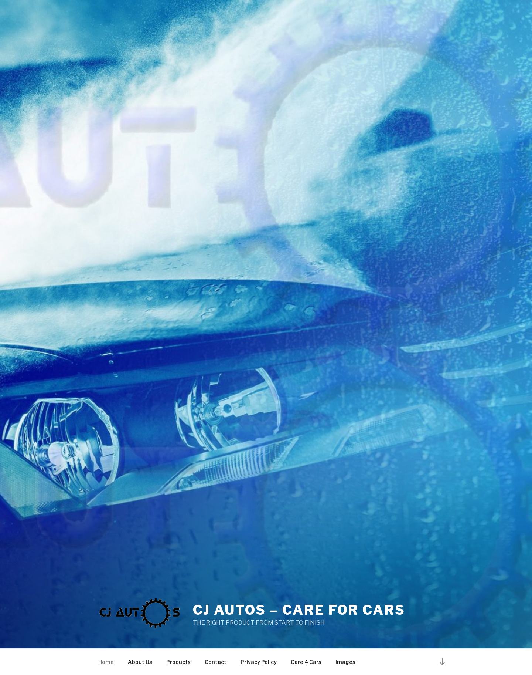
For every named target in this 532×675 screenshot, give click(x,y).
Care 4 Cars (306, 662)
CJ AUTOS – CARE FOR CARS (299, 610)
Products (178, 662)
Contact (215, 662)
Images (345, 662)
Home (106, 662)
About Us (140, 662)
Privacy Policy (259, 662)
